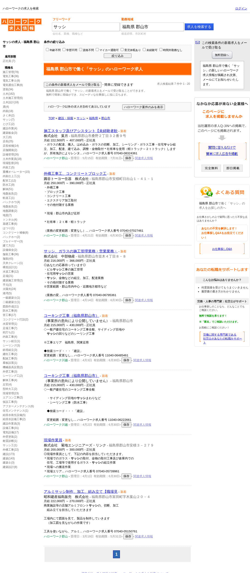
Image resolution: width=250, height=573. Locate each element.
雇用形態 (10, 56)
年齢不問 (55, 50)
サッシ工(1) (10, 445)
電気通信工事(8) (13, 85)
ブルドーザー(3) (13, 241)
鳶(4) (6, 106)
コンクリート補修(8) (15, 232)
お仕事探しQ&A (222, 249)
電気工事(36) (11, 76)
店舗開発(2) (10, 150)
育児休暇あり (132, 50)
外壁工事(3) (10, 371)
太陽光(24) (9, 289)
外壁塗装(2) (10, 436)
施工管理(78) (11, 72)
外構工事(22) (11, 449)
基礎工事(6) (10, 223)
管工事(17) (9, 315)
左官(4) (7, 384)
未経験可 (152, 50)
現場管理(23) (11, 393)
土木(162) (9, 93)
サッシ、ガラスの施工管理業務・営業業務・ (81, 251)
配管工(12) (9, 180)
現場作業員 (53, 440)
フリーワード (62, 19)
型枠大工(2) (10, 389)
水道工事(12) (11, 271)
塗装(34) (8, 89)
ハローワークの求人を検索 (21, 26)
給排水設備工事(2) (14, 419)
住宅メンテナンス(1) (15, 410)
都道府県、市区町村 (133, 33)
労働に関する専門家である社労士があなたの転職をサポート (222, 338)
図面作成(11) (11, 306)
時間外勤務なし (172, 50)
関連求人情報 (144, 158)
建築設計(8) (10, 467)
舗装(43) (8, 258)
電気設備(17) (11, 432)
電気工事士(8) (11, 80)
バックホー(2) (11, 237)
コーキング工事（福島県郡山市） (71, 316)
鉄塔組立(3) (10, 350)
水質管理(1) (10, 323)
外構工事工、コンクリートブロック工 (75, 174)
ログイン (241, 8)
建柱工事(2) (10, 354)
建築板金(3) (10, 132)
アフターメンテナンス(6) (18, 406)
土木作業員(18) (12, 159)
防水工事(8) (10, 310)
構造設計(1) (10, 267)
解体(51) (8, 189)
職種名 (9, 67)
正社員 (7, 61)
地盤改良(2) (10, 193)
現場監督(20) (11, 163)
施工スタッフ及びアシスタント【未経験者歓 (81, 131)
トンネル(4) (10, 219)
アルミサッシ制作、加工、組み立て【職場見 (81, 492)
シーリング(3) (11, 345)
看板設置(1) (10, 362)
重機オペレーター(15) (16, 171)
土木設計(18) (11, 102)
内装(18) (8, 111)
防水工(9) (9, 184)
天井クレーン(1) (13, 263)
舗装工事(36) (11, 254)
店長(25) (8, 141)
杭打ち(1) (9, 332)
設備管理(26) (11, 154)
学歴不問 (71, 50)
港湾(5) (7, 293)
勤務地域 (127, 19)
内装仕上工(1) (11, 176)
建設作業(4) (10, 128)
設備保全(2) (10, 250)
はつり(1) (9, 228)
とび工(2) (9, 124)
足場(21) (8, 276)
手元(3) (7, 284)
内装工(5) (9, 167)
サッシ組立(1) (11, 341)
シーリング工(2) (13, 375)
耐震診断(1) (10, 441)
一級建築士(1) (11, 297)
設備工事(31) (11, 428)
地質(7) (7, 215)
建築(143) (9, 458)
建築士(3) (9, 462)
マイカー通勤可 (109, 50)
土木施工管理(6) (13, 98)
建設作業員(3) (11, 423)
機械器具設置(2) (13, 367)
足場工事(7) (10, 328)
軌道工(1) (9, 198)
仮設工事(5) (10, 401)
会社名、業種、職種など (68, 33)
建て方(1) (9, 245)
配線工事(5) (10, 358)
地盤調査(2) (10, 210)
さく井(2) (9, 115)
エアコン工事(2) (13, 397)
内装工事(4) (10, 336)
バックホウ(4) (11, 202)
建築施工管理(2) (13, 280)
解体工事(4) (10, 380)
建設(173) (9, 454)
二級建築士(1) (11, 302)
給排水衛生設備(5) (14, 415)
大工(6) (7, 137)
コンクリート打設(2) (15, 319)
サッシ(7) (9, 119)
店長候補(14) (11, 145)
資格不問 (88, 50)
